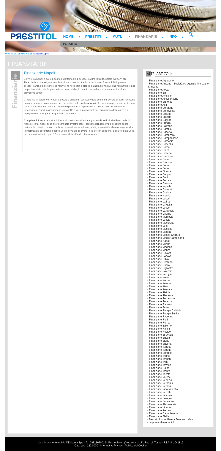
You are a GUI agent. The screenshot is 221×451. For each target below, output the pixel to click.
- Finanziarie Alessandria (161, 404)
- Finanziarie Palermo (159, 271)
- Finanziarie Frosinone (160, 401)
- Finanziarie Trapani (159, 358)
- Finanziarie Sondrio (159, 352)
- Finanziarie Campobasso (162, 138)
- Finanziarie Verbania (160, 383)
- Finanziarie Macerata (160, 222)
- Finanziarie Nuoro (158, 265)
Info (173, 36)
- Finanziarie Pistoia (158, 292)
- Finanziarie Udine (158, 368)
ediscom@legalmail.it (126, 442)
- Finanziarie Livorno (159, 213)
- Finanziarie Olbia (158, 259)
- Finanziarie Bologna (159, 398)
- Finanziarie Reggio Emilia (163, 313)
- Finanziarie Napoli (158, 240)
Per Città (70, 43)
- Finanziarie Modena (159, 247)
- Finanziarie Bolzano (159, 125)
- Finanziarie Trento (158, 371)
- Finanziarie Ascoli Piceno (162, 98)
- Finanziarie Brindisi (159, 122)
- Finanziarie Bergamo (160, 107)
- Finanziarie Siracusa (160, 334)
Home (68, 36)
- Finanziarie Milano (158, 243)
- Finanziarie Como (158, 147)
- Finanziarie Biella (158, 416)
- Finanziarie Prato (158, 307)
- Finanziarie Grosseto (160, 189)
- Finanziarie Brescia (159, 116)
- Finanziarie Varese (159, 377)
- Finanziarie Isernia (158, 195)
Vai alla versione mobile (51, 442)
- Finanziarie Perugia (159, 274)
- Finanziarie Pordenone (161, 298)
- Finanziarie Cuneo (158, 159)
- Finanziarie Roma (158, 322)
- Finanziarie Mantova (160, 216)
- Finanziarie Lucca (158, 219)
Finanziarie (146, 36)
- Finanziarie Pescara (159, 289)
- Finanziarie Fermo (158, 168)
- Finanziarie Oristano (159, 262)
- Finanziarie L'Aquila (159, 204)
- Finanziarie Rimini (158, 328)
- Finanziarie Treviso (159, 365)
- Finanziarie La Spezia (160, 210)
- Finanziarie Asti (157, 104)
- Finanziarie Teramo (159, 349)
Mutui (117, 36)
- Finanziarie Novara (159, 253)
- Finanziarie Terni (157, 361)
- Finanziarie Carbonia (160, 141)
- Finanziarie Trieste (158, 374)
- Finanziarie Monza (158, 250)
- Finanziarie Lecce (158, 198)
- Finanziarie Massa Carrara (163, 234)
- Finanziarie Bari (157, 92)
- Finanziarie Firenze (159, 171)
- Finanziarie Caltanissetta (162, 413)
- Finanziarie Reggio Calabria (164, 310)
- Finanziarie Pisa (157, 286)
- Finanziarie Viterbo (159, 407)
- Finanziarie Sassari (159, 337)
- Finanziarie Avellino (159, 95)
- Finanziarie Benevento (161, 110)
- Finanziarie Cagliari (159, 119)
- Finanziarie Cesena (159, 153)
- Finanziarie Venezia (159, 380)
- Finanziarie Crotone (159, 162)
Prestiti (93, 36)
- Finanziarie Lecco (158, 207)
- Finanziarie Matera (159, 231)
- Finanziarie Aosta (158, 89)
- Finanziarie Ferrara (159, 180)
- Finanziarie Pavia (158, 277)
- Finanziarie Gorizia (159, 192)
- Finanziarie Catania (159, 129)
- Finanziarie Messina (159, 228)
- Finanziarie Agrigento (160, 80)
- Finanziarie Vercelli (159, 392)
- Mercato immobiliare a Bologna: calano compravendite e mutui (170, 421)
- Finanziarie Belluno (159, 113)
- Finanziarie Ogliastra (160, 268)
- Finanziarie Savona (159, 343)
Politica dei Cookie (136, 445)
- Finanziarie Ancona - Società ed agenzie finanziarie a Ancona (178, 85)
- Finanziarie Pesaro (159, 283)
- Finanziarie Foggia (158, 174)
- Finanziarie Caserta (159, 132)
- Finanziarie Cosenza (160, 144)
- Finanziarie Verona (159, 386)
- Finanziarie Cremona (160, 156)
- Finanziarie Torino (158, 355)
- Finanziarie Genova (159, 183)
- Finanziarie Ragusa (159, 304)
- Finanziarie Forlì (157, 177)
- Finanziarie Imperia (159, 186)
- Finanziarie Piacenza (160, 295)
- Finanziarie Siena (158, 340)
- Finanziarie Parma (158, 280)
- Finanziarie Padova (159, 256)
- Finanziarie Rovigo (159, 331)
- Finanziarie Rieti (157, 319)
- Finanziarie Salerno (159, 325)
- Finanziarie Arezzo (158, 410)
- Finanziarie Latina (158, 201)
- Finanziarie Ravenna (160, 316)
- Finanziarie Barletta (159, 101)
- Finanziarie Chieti (158, 150)
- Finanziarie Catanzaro (161, 135)
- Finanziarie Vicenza (159, 395)
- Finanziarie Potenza (159, 301)
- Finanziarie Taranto (159, 346)
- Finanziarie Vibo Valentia (162, 389)
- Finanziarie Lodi (157, 225)
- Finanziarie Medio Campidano (165, 237)
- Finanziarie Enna (158, 165)
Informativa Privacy (111, 445)
